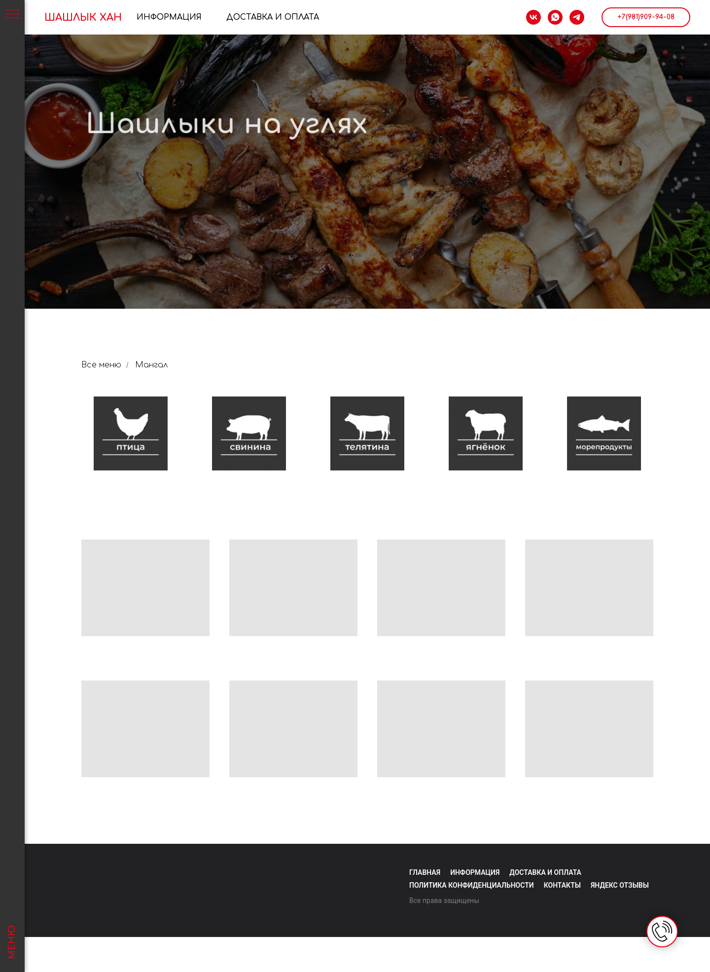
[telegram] (576, 17)
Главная (424, 872)
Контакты (562, 885)
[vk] (533, 17)
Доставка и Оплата (272, 17)
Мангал (151, 364)
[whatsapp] (555, 17)
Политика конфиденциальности (471, 885)
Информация (169, 17)
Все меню (101, 364)
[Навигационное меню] (12, 15)
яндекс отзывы (620, 885)
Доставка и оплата (545, 872)
